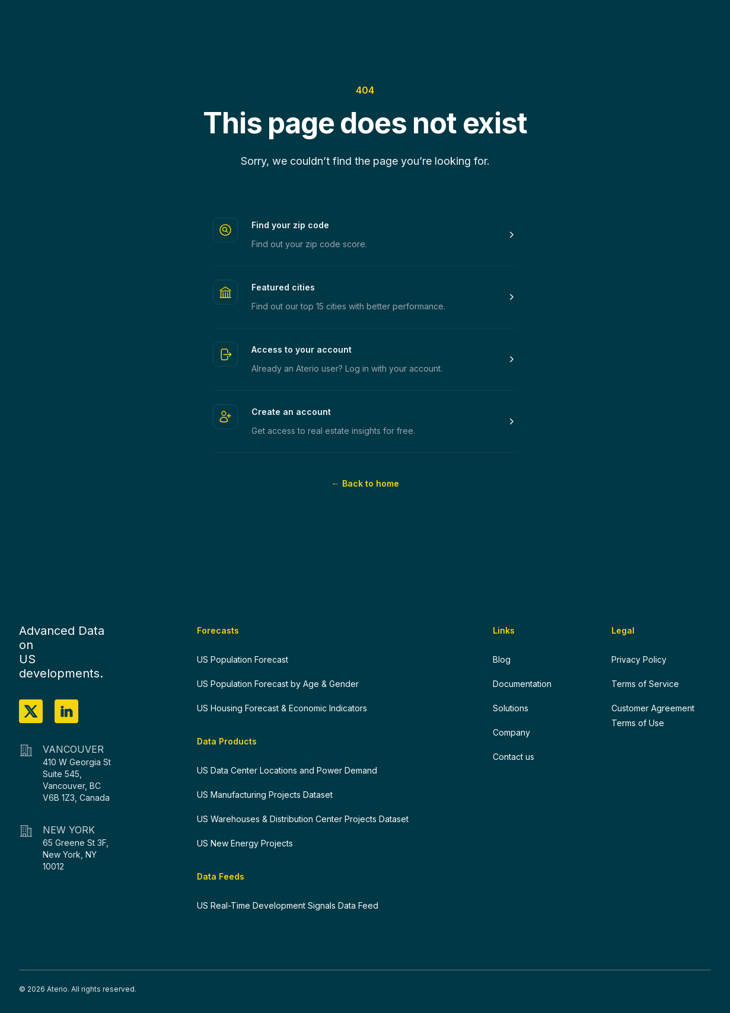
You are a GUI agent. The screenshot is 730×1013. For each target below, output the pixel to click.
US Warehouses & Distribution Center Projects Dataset (303, 819)
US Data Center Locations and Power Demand (287, 770)
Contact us (513, 757)
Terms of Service (645, 684)
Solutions (510, 708)
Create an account (291, 412)
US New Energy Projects (245, 843)
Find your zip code (290, 225)
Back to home (365, 483)
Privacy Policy (639, 659)
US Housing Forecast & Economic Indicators (282, 708)
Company (511, 732)
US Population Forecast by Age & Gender (278, 684)
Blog (502, 659)
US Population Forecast (242, 659)
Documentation (522, 684)
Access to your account (301, 349)
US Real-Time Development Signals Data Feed (287, 905)
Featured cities (283, 287)
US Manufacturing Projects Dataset (265, 795)
